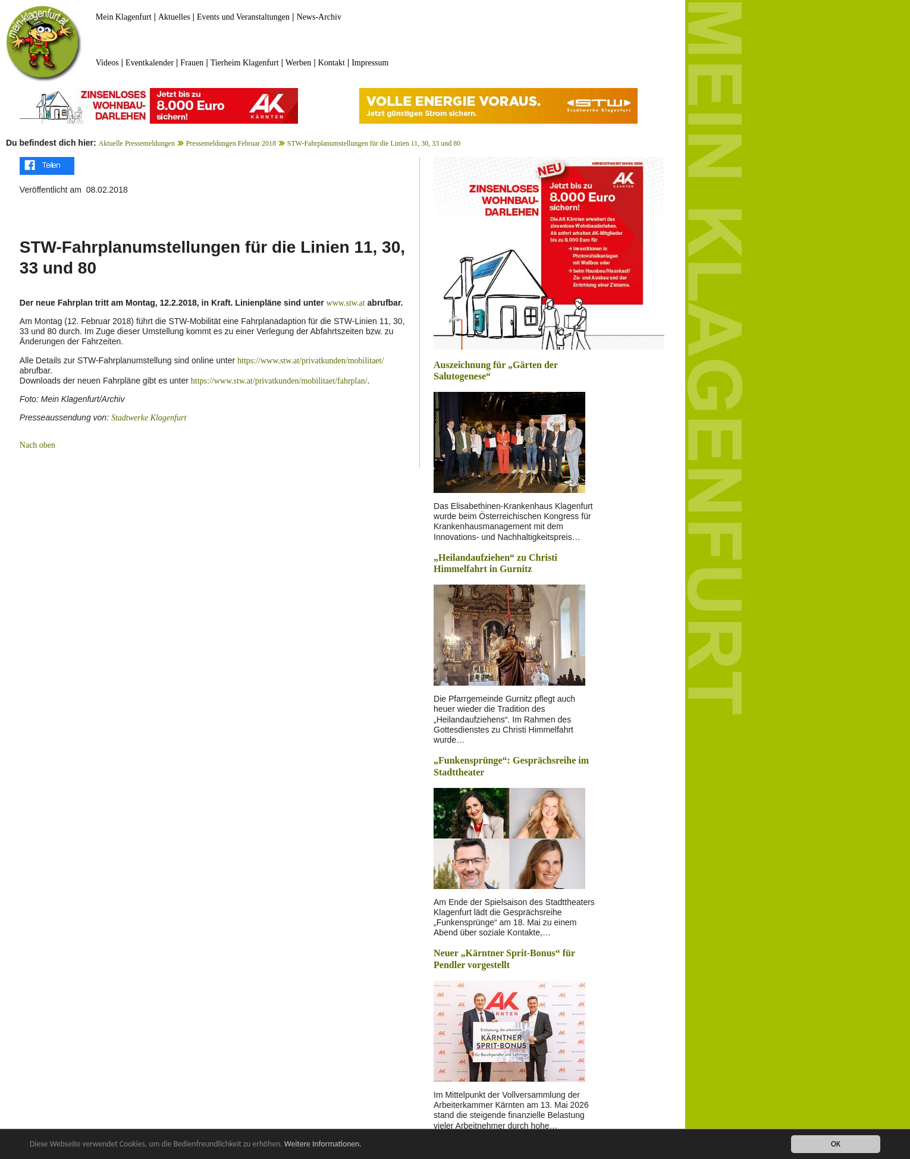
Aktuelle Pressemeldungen (137, 143)
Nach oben (37, 445)
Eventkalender (149, 62)
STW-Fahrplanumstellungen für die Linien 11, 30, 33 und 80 (374, 143)
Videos (107, 62)
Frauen (191, 62)
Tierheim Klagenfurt (245, 62)
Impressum (370, 62)
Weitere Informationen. (323, 1144)
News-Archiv (319, 16)
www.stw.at (346, 303)
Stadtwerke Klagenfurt (148, 417)
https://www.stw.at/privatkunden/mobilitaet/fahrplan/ (279, 380)
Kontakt (331, 62)
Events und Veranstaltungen (243, 16)
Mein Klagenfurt (124, 16)
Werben (298, 62)
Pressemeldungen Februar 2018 (231, 143)
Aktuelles (174, 16)
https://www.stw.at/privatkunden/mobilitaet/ (310, 360)
